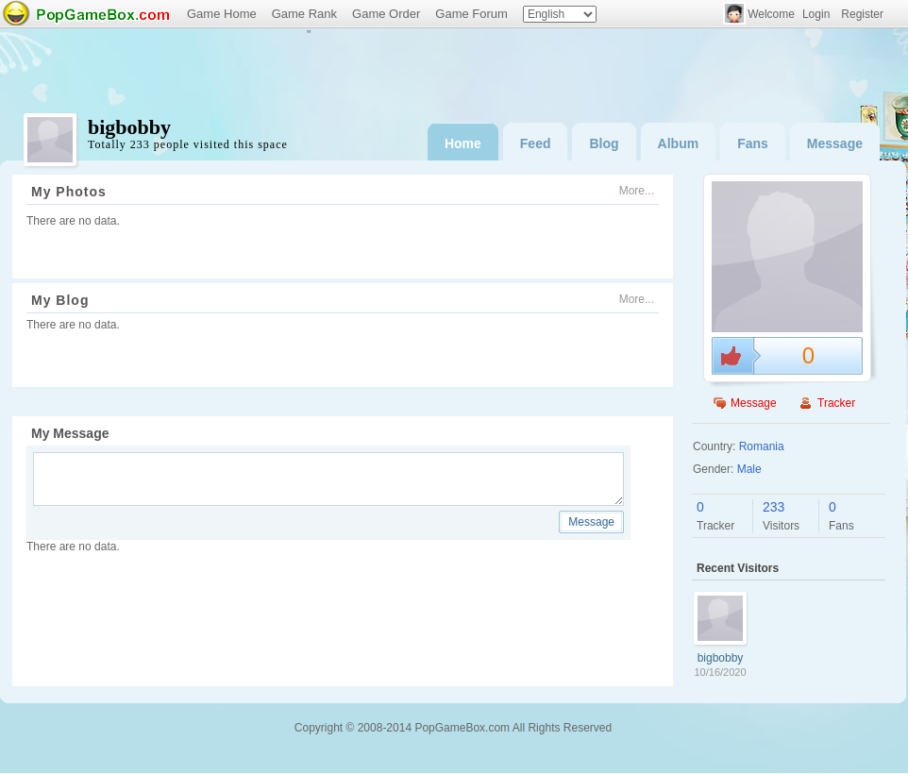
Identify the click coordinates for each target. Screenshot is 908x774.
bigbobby (721, 658)
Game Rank (304, 14)
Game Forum (471, 14)
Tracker (836, 403)
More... (636, 190)
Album (678, 143)
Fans (752, 143)
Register (862, 14)
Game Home (222, 14)
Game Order (386, 14)
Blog (603, 143)
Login (816, 14)
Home (463, 143)
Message (835, 143)
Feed (535, 143)
